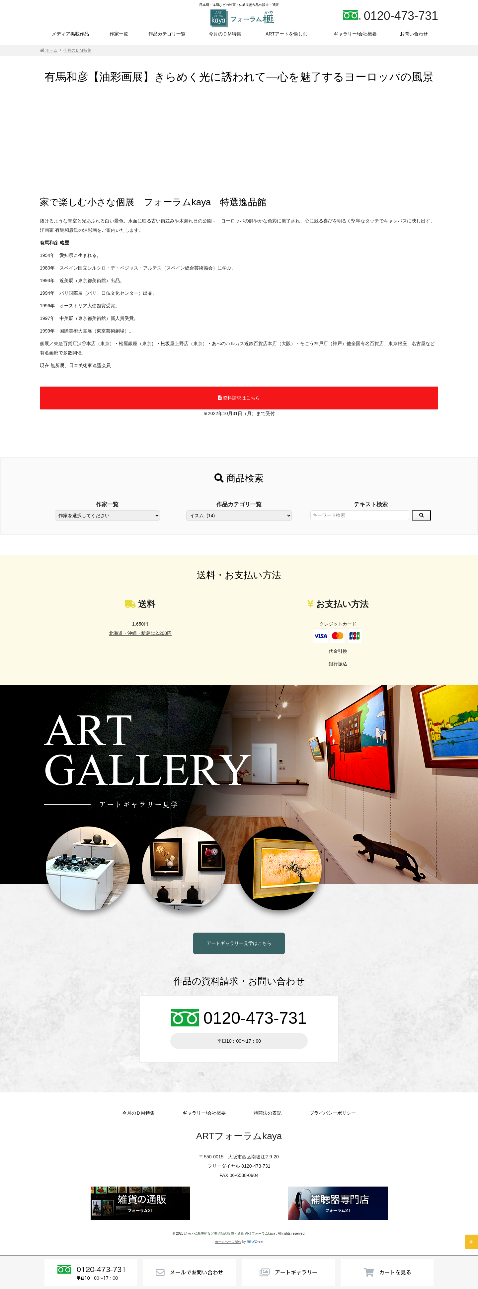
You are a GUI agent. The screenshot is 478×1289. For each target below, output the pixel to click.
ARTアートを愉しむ (286, 33)
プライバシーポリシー (332, 1113)
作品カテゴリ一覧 (167, 33)
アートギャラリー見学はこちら (239, 943)
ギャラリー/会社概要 (355, 33)
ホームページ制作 (228, 1242)
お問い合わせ (414, 33)
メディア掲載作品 (70, 33)
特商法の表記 (267, 1113)
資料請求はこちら (239, 397)
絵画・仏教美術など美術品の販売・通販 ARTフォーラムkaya (230, 1233)
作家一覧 (119, 33)
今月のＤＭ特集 (225, 33)
